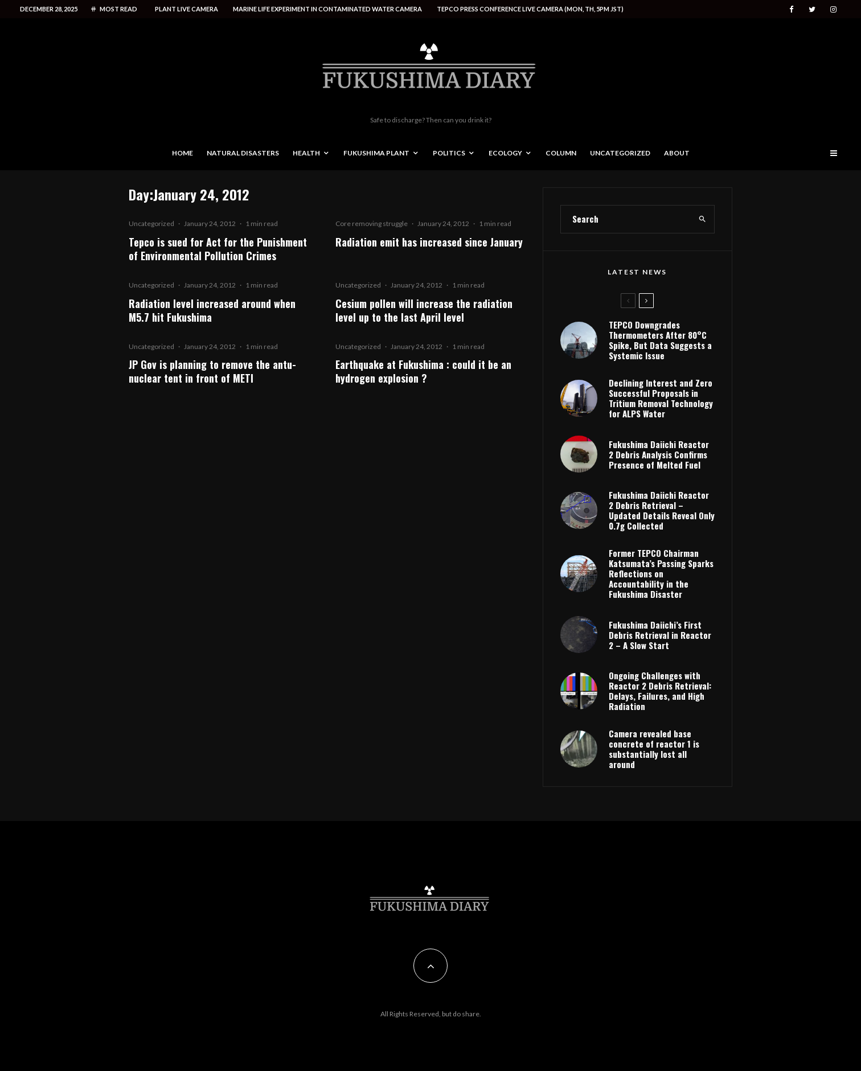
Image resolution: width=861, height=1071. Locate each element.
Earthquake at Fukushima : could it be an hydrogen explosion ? (423, 371)
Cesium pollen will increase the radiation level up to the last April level (423, 310)
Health (306, 153)
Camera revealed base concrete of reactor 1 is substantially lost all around (654, 748)
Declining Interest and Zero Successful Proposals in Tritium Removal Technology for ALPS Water (661, 397)
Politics (449, 153)
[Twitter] (812, 9)
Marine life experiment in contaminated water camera (327, 9)
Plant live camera (186, 9)
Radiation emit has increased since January (429, 242)
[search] (702, 219)
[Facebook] (791, 9)
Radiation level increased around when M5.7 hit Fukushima (212, 310)
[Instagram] (833, 9)
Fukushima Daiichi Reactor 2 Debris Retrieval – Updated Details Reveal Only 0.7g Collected (662, 510)
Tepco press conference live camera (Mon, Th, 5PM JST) (530, 9)
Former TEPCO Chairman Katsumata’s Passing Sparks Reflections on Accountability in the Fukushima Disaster (661, 573)
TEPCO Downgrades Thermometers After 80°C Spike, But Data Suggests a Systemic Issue (660, 339)
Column (561, 153)
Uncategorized (620, 153)
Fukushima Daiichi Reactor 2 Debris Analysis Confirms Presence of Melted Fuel (659, 454)
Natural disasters (243, 153)
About (677, 153)
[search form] (626, 219)
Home (182, 153)
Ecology (505, 153)
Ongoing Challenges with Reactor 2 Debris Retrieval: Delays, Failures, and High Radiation (660, 690)
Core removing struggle (371, 223)
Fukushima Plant (376, 153)
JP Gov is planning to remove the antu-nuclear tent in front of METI (212, 371)
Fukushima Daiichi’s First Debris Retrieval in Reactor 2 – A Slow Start (660, 634)
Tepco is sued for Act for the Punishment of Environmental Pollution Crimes (218, 248)
